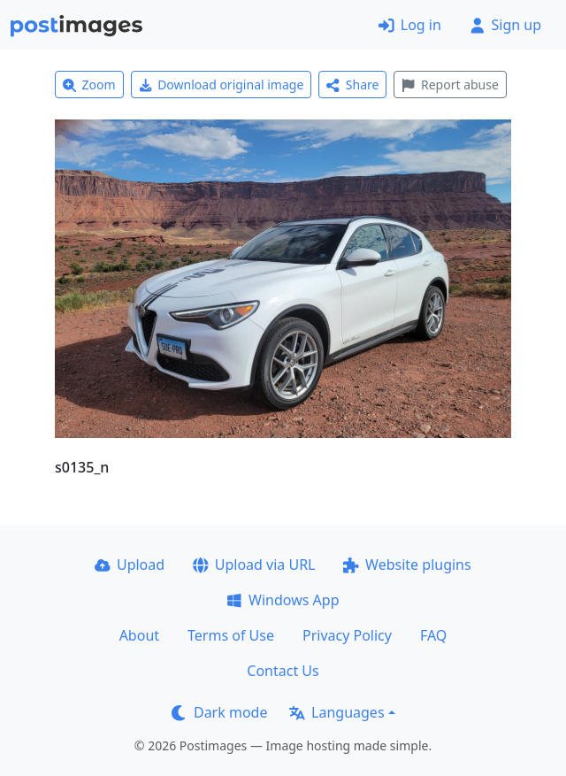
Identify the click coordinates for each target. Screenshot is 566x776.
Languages (336, 712)
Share (352, 84)
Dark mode (219, 712)
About (139, 635)
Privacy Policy (347, 635)
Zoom (89, 84)
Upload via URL (254, 564)
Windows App (282, 600)
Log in (410, 25)
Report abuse (450, 84)
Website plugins (406, 564)
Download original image (221, 84)
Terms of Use (230, 635)
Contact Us (282, 670)
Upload (129, 564)
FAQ (433, 635)
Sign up (505, 25)
